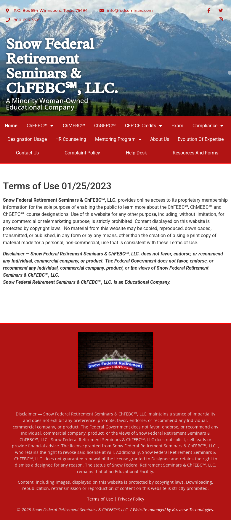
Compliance (207, 125)
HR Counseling (70, 139)
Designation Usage (27, 139)
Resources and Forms (195, 153)
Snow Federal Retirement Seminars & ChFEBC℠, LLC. (62, 66)
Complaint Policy (82, 153)
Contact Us (27, 153)
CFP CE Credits (143, 125)
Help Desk (136, 153)
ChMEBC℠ (74, 125)
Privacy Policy (131, 499)
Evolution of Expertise (201, 139)
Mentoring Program (118, 139)
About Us (159, 139)
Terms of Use (100, 499)
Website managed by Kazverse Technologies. (173, 509)
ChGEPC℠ (105, 125)
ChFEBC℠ (40, 125)
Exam (177, 125)
